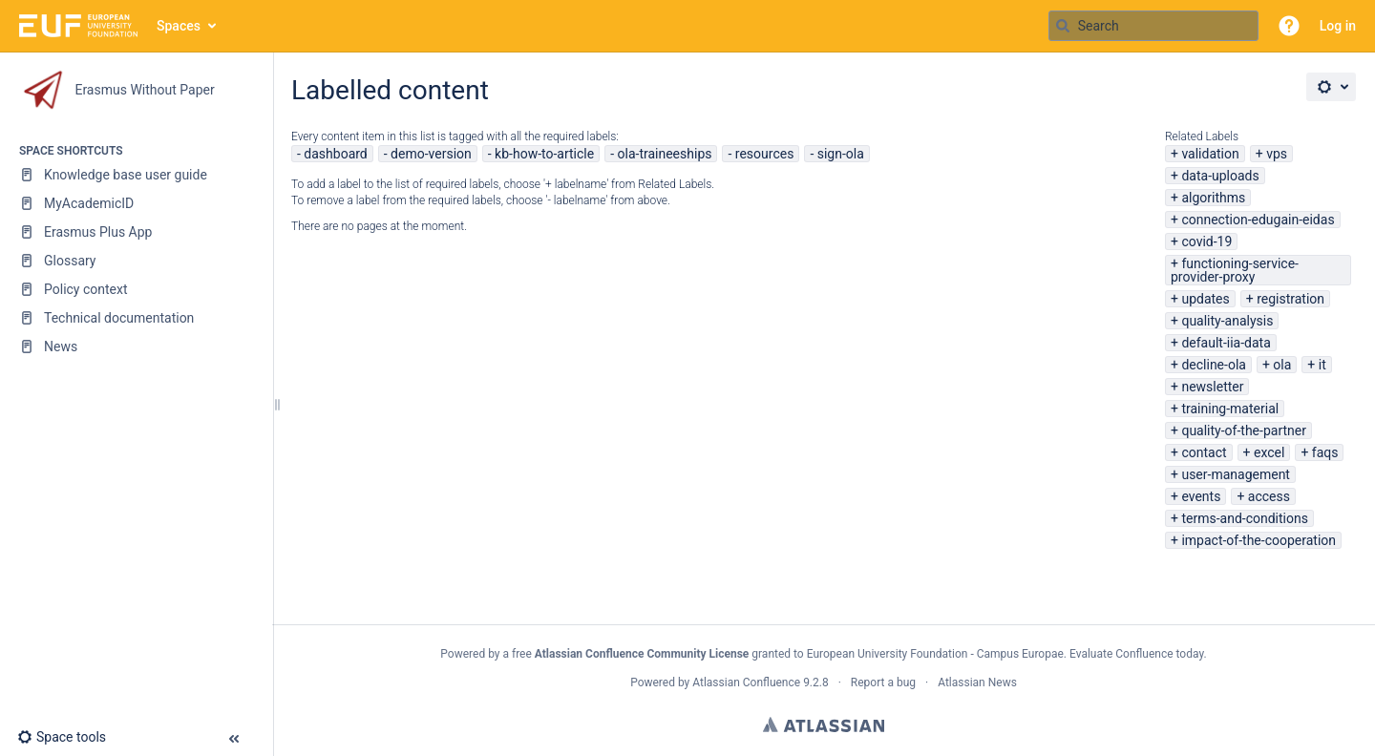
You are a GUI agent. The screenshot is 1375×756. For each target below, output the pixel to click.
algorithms (1213, 197)
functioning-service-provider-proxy (1235, 270)
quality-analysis (1227, 320)
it (1322, 364)
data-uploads (1220, 175)
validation (1209, 153)
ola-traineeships (665, 153)
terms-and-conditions (1244, 518)
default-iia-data (1225, 342)
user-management (1235, 474)
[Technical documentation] (136, 318)
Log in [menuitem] (1338, 25)
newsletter (1212, 386)
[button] (1289, 25)
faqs (1325, 452)
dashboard (335, 153)
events (1200, 496)
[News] (136, 346)
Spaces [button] (179, 25)
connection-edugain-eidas (1257, 219)
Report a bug (883, 682)
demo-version (431, 153)
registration (1290, 298)
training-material (1230, 408)
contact (1203, 452)
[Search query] (1153, 25)
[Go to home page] (78, 25)
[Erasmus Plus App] (136, 232)
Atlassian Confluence (746, 682)
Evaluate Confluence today (1136, 654)
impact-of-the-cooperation (1258, 540)
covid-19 (1206, 241)
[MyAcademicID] (136, 203)
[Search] (1062, 25)
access (1269, 496)
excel (1269, 452)
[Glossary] (136, 260)
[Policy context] (136, 289)
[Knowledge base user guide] (136, 174)
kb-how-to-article (544, 153)
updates (1205, 298)
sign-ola (840, 153)
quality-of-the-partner (1243, 430)
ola (1282, 364)
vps (1276, 153)
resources (764, 153)
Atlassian (823, 724)
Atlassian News (977, 682)
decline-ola (1213, 364)
